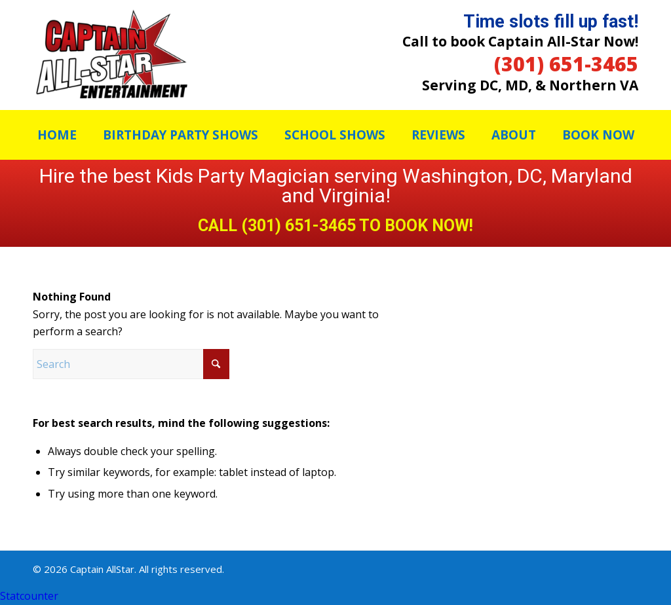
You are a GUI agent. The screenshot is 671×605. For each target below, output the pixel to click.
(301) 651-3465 (566, 64)
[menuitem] (57, 135)
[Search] (131, 364)
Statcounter (29, 596)
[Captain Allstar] (111, 55)
